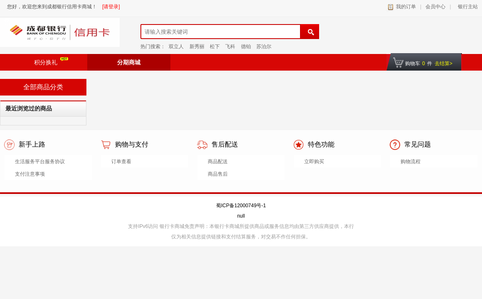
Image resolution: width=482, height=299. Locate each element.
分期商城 (128, 62)
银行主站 (466, 7)
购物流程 (411, 161)
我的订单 (406, 7)
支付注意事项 (30, 174)
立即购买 (314, 161)
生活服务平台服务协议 (40, 161)
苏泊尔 (263, 46)
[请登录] (111, 7)
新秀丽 (196, 46)
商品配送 (218, 161)
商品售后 (218, 174)
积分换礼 (51, 61)
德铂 (246, 46)
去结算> (443, 63)
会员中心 (435, 7)
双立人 (176, 46)
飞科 (230, 46)
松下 (215, 46)
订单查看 (121, 161)
